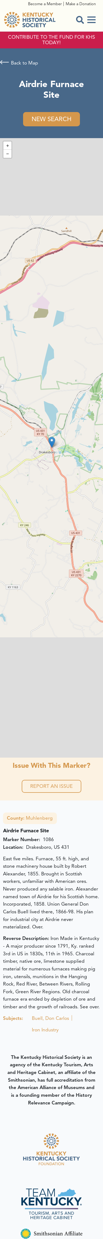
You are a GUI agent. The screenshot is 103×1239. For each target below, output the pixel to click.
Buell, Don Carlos (50, 1018)
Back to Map (24, 63)
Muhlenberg (30, 818)
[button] (51, 442)
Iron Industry (45, 1030)
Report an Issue (51, 786)
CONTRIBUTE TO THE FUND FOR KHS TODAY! (51, 40)
